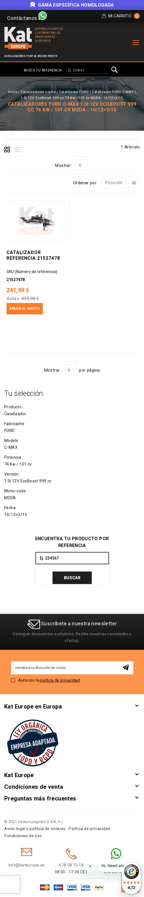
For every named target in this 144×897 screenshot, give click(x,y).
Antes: (13, 298)
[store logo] (18, 38)
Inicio (12, 92)
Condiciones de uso (23, 835)
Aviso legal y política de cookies (35, 828)
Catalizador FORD (74, 92)
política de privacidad (60, 680)
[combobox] (87, 70)
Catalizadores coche (38, 92)
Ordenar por (85, 182)
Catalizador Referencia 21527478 (33, 255)
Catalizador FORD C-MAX (112, 92)
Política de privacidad (89, 828)
